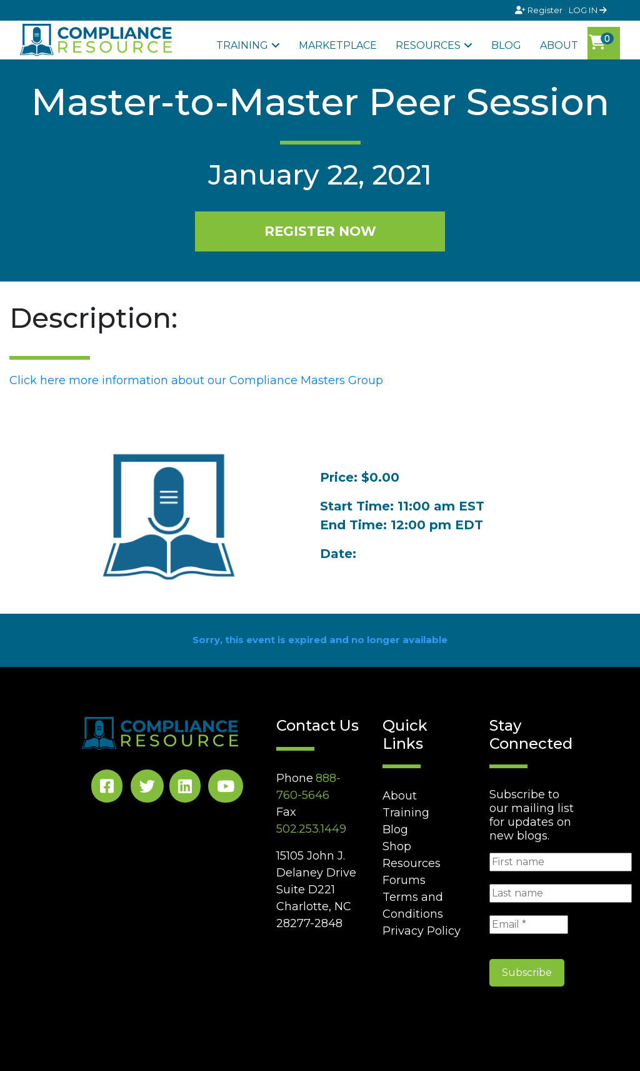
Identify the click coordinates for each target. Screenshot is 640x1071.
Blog (506, 45)
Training (242, 45)
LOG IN (588, 10)
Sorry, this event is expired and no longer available (320, 640)
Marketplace (338, 45)
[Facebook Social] (106, 788)
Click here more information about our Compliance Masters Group (196, 380)
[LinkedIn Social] (185, 788)
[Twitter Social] (147, 788)
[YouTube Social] (225, 788)
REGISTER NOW (320, 231)
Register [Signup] (539, 10)
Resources (428, 45)
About (559, 45)
